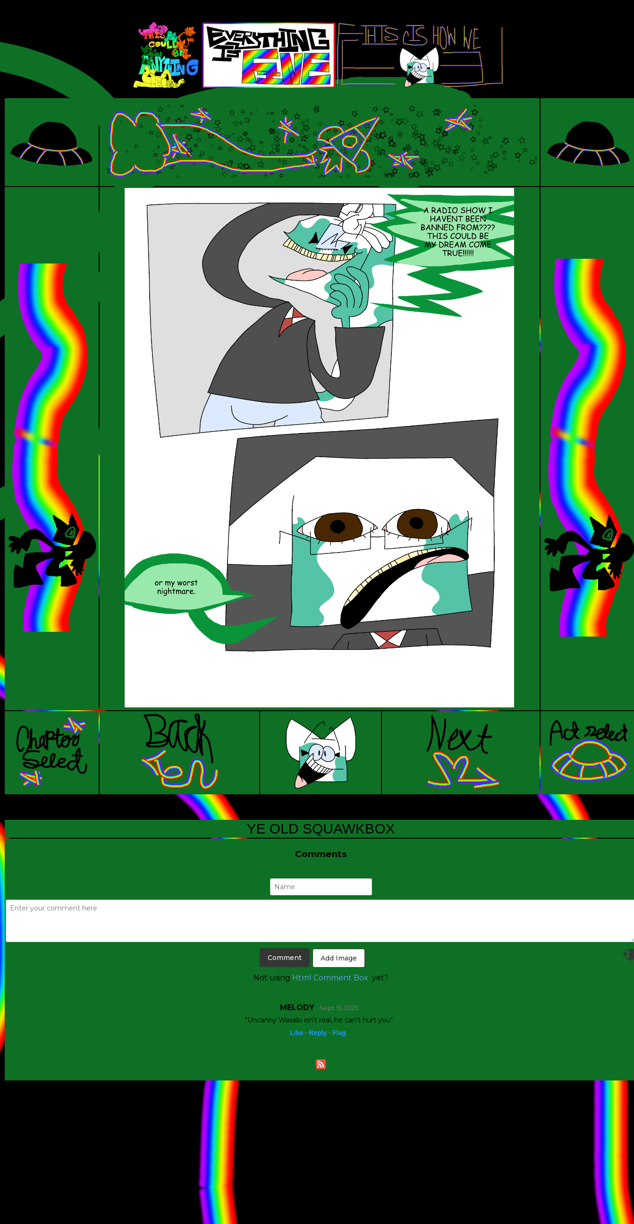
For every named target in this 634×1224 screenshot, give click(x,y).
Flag (339, 1033)
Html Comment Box (330, 977)
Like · (298, 1033)
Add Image (339, 958)
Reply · (319, 1033)
